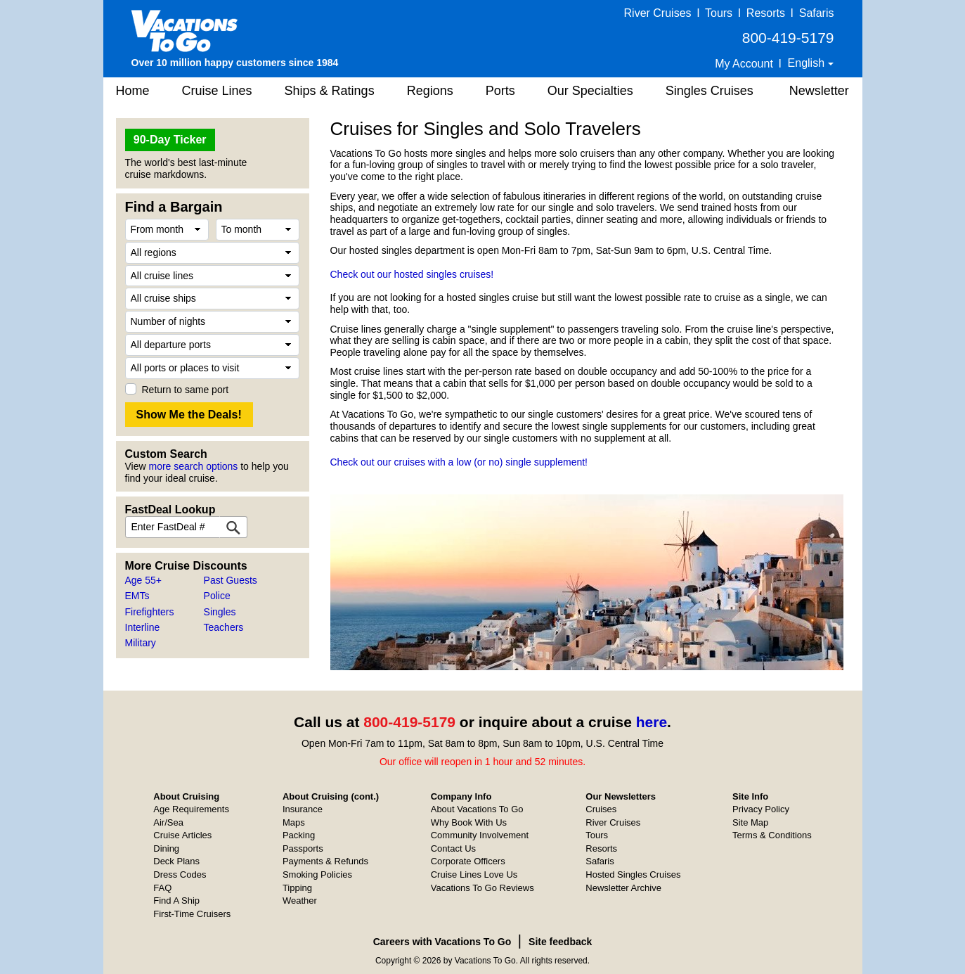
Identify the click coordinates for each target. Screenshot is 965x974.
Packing (299, 835)
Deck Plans (176, 861)
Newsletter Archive (623, 888)
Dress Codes (179, 874)
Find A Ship (176, 900)
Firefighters (149, 611)
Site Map (750, 822)
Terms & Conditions (772, 835)
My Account (744, 64)
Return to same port (185, 389)
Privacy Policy (760, 809)
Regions (430, 91)
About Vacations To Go (477, 809)
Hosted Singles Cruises (632, 874)
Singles (220, 611)
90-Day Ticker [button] (170, 140)
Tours (718, 13)
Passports (303, 848)
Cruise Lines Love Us (474, 874)
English (808, 63)
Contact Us (453, 848)
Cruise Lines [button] (217, 91)
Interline (142, 627)
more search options (193, 466)
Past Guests (230, 580)
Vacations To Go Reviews (482, 888)
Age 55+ (143, 580)
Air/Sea (168, 822)
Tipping (297, 888)
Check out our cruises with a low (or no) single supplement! (459, 462)
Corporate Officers (468, 861)
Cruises (600, 809)
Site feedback (560, 941)
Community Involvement (480, 835)
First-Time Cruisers (192, 914)
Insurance (303, 809)
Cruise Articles (182, 835)
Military (140, 642)
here (651, 722)
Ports (500, 91)
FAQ (162, 888)
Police (217, 595)
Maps (294, 822)
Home (133, 91)
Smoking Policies (317, 874)
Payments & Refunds (325, 861)
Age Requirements (191, 809)
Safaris (816, 13)
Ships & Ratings (330, 91)
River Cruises (658, 13)
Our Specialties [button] (590, 91)
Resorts (765, 13)
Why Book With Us (469, 822)
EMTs (137, 595)
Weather (300, 900)
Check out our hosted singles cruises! (412, 274)
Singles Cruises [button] (709, 91)
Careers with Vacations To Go (442, 941)
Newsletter (819, 91)
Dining (166, 848)
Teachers (224, 627)
